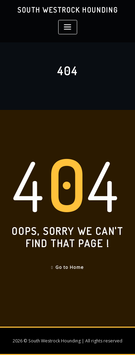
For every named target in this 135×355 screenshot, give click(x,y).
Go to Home (67, 267)
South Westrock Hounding (68, 9)
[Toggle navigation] (67, 27)
